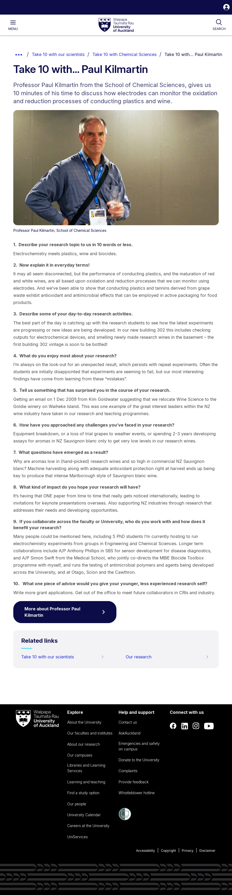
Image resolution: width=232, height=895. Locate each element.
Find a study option (83, 792)
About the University (84, 722)
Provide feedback (134, 782)
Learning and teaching (86, 782)
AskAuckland (129, 733)
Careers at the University (88, 825)
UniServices (77, 837)
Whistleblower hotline (137, 792)
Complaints (128, 770)
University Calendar (84, 815)
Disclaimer (207, 851)
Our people (76, 804)
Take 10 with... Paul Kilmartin (193, 54)
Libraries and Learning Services (86, 768)
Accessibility (145, 851)
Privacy (187, 851)
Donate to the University (139, 760)
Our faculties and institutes (89, 733)
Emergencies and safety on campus (139, 746)
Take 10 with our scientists (58, 54)
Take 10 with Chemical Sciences (124, 54)
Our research (167, 656)
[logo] (116, 25)
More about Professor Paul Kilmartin (64, 612)
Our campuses (79, 755)
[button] (226, 8)
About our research (83, 744)
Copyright (168, 851)
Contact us (128, 722)
